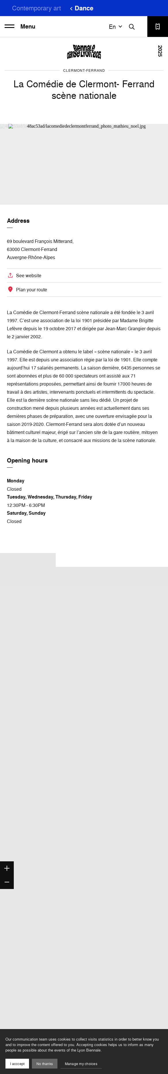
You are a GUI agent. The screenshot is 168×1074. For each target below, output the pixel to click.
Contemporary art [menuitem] (36, 7)
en (116, 26)
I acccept (17, 1063)
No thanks (44, 1063)
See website (28, 275)
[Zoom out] (7, 882)
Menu (20, 26)
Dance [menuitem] (84, 8)
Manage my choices (81, 1063)
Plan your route (31, 289)
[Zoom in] (7, 868)
